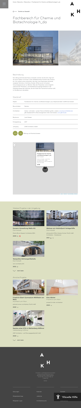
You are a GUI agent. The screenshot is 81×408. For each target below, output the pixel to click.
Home (14, 2)
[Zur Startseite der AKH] (45, 359)
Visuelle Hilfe (66, 397)
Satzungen (16, 391)
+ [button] (14, 144)
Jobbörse (39, 396)
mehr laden (18, 270)
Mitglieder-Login (17, 400)
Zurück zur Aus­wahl (21, 11)
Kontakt (62, 391)
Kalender (39, 391)
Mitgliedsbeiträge (18, 396)
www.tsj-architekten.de (66, 111)
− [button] (14, 145)
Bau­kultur (20, 2)
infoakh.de (45, 378)
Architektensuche (42, 400)
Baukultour (27, 2)
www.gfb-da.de (61, 112)
